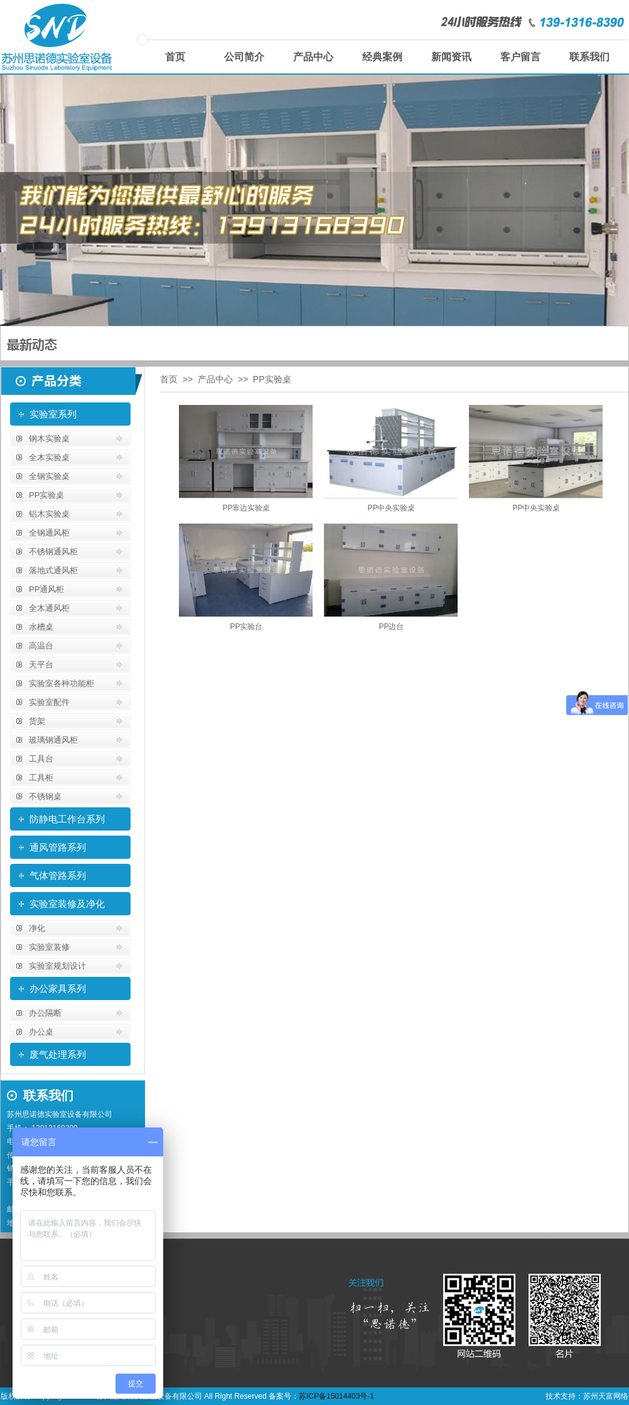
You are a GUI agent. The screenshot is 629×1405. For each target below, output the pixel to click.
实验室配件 (49, 702)
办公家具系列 (58, 988)
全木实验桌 (49, 457)
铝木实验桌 (49, 514)
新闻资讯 (451, 56)
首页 (175, 56)
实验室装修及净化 (67, 903)
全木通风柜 (49, 608)
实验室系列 (53, 414)
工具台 (41, 758)
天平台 (41, 664)
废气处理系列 (58, 1054)
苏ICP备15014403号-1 (336, 1396)
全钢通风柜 (49, 532)
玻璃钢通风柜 (53, 740)
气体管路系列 (58, 875)
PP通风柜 (46, 589)
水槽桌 (41, 627)
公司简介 (244, 56)
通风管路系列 (58, 847)
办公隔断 (45, 1013)
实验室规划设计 (57, 966)
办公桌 (41, 1031)
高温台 (41, 645)
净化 (37, 928)
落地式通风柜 (53, 570)
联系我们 (589, 56)
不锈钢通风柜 (53, 551)
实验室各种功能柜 (61, 683)
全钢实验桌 (49, 476)
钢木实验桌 (49, 438)
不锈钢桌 (45, 796)
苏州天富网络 (605, 1396)
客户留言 (520, 56)
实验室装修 (49, 947)
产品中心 (313, 56)
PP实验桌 (46, 495)
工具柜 (41, 777)
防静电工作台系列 (67, 819)
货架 (37, 721)
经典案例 (382, 56)
